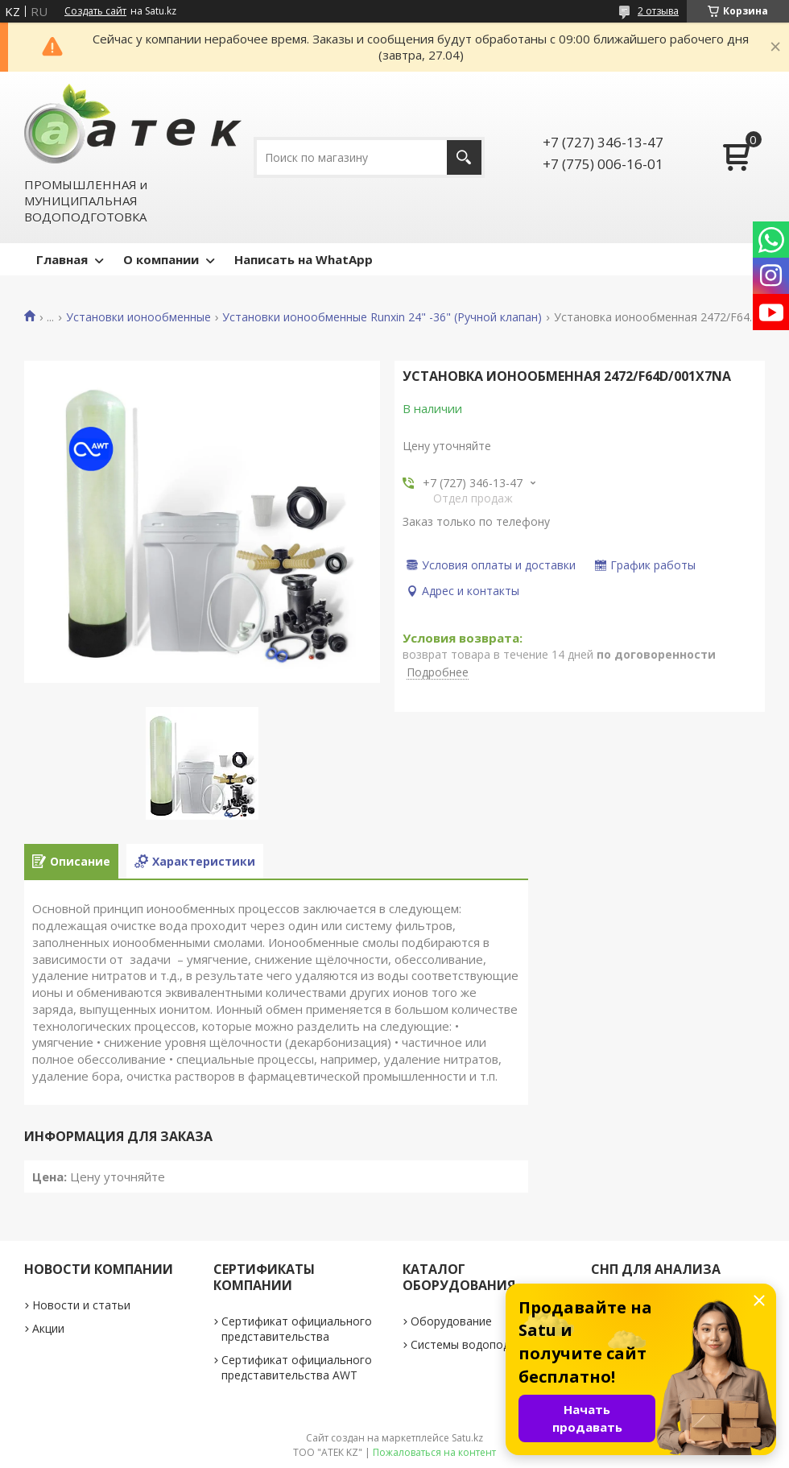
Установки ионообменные (138, 317)
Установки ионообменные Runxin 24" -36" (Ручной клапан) (382, 317)
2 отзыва (658, 11)
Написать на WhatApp (303, 259)
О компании (161, 259)
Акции (48, 1328)
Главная (62, 259)
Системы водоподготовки (482, 1344)
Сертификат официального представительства (296, 1328)
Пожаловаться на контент (434, 1452)
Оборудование (451, 1321)
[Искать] (464, 157)
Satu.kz (467, 1438)
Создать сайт (95, 11)
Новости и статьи (81, 1305)
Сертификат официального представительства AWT (296, 1367)
